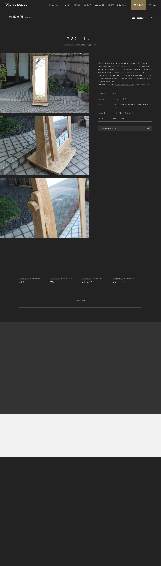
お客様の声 (87, 5)
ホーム (133, 17)
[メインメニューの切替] (153, 5)
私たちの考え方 (54, 5)
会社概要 (111, 5)
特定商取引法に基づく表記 (18, 557)
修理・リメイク (118, 513)
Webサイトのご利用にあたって (38, 557)
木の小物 (117, 516)
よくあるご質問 (100, 5)
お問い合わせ (121, 5)
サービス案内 (66, 5)
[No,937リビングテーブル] (124, 84)
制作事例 (77, 5)
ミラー (115, 99)
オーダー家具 (118, 509)
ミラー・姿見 (122, 99)
